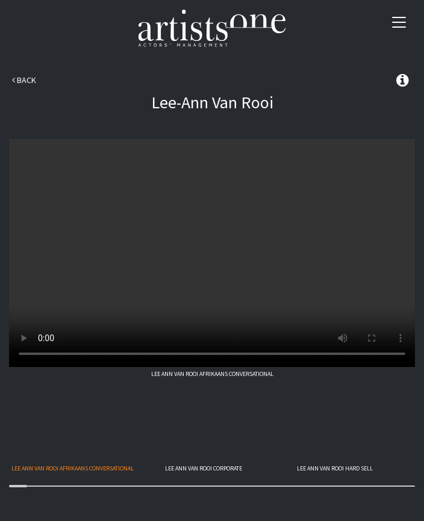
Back (24, 80)
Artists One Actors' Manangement (212, 28)
